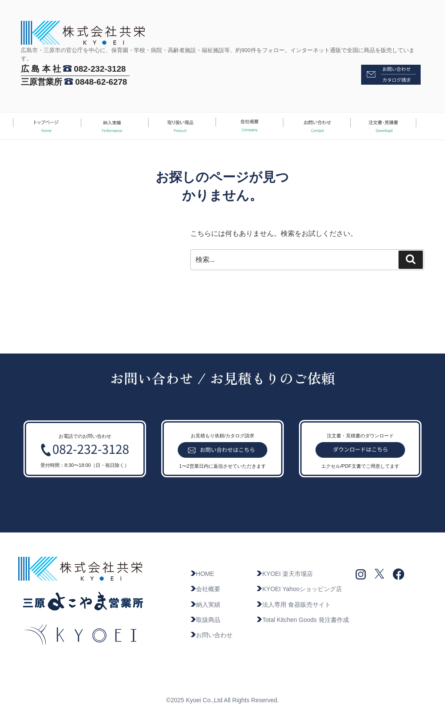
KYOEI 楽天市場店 (284, 573)
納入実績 (205, 604)
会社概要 (205, 588)
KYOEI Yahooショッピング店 (299, 588)
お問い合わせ (211, 634)
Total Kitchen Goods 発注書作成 (302, 619)
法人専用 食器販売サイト (293, 604)
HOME (202, 573)
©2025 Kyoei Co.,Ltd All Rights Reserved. (222, 700)
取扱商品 (205, 619)
